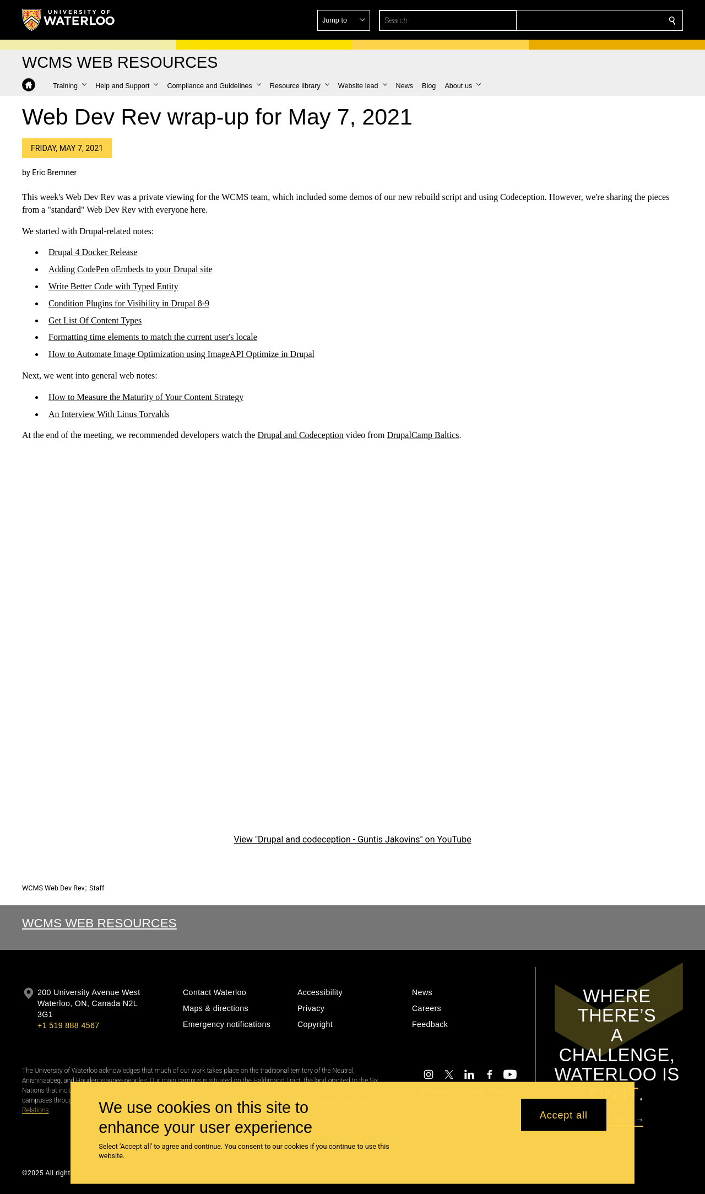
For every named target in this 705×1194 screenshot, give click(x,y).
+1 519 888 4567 (68, 1025)
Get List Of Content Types (95, 320)
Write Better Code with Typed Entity (113, 286)
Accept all (564, 1114)
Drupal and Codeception (300, 435)
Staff (96, 888)
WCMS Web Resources (99, 923)
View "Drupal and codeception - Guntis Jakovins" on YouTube (352, 840)
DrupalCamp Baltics (423, 435)
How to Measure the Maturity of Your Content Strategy (145, 397)
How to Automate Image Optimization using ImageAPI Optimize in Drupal (181, 354)
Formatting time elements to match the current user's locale (152, 337)
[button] (593, 20)
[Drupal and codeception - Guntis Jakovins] (352, 646)
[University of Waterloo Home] (69, 20)
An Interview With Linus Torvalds (109, 414)
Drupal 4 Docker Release (92, 252)
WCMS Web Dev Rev (53, 888)
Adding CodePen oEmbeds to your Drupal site (130, 269)
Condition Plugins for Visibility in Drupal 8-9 (128, 303)
